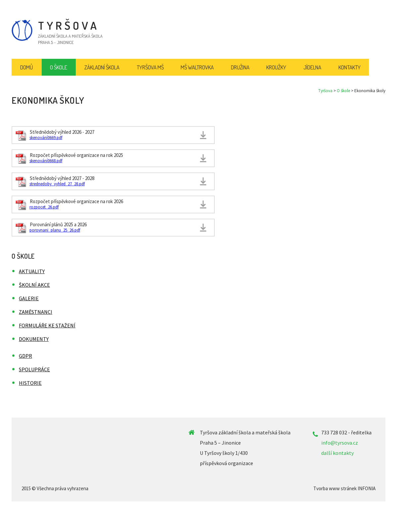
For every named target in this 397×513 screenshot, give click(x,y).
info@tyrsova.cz (339, 442)
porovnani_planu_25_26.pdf (54, 230)
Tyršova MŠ (150, 67)
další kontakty (337, 453)
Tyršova (325, 90)
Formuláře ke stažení (47, 325)
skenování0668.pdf (45, 161)
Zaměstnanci (35, 312)
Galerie (29, 298)
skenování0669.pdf (45, 137)
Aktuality (32, 271)
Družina (240, 67)
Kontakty (349, 67)
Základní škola (101, 67)
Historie (30, 383)
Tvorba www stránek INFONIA (344, 488)
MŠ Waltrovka (197, 67)
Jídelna (312, 67)
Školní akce (34, 284)
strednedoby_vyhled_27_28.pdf (57, 184)
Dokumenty (34, 339)
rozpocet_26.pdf (44, 207)
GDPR (25, 355)
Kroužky (276, 67)
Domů (26, 67)
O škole (343, 90)
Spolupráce (34, 369)
